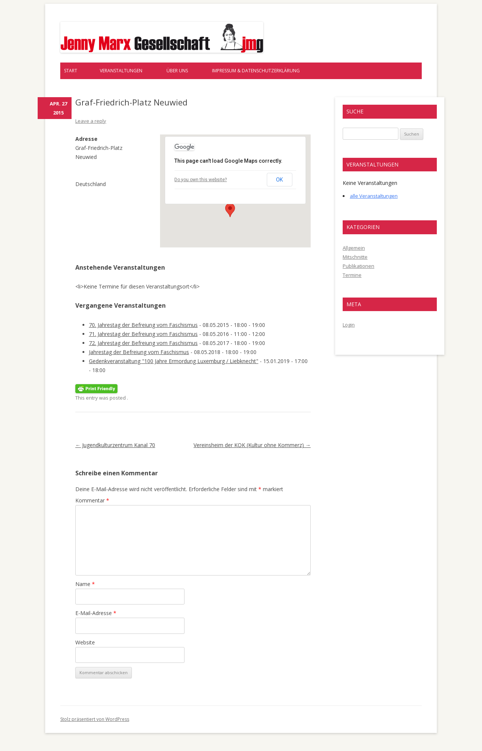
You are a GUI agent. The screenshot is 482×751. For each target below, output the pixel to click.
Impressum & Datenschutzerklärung (256, 70)
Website (85, 642)
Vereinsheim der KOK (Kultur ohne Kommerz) (252, 445)
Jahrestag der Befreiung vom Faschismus (139, 352)
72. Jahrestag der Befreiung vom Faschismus (143, 342)
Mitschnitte (355, 256)
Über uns (177, 70)
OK (279, 180)
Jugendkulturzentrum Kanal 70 (115, 445)
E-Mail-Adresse (95, 613)
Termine (352, 275)
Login (349, 324)
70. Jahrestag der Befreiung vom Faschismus (143, 324)
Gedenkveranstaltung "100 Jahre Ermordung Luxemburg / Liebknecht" (173, 361)
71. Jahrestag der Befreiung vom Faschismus (143, 333)
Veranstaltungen (121, 70)
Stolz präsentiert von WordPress (94, 719)
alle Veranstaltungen (374, 195)
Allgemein (354, 247)
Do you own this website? (200, 179)
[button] (230, 210)
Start (70, 70)
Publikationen (358, 266)
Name (85, 584)
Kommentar (92, 500)
